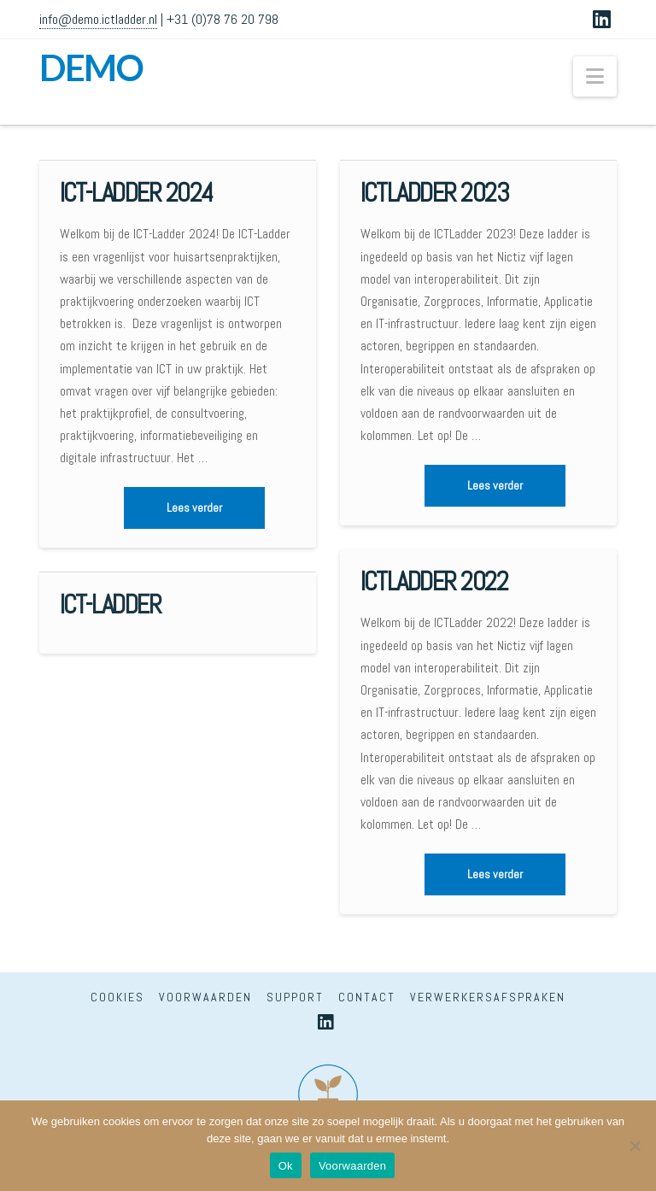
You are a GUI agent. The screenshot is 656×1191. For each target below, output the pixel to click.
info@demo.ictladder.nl (98, 19)
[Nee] (634, 1145)
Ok (285, 1165)
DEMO (91, 67)
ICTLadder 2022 (433, 581)
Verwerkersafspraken (487, 997)
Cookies (117, 997)
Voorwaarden (205, 997)
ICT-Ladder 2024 (136, 192)
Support (295, 997)
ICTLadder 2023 (434, 192)
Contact (366, 997)
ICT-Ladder (110, 604)
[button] (595, 76)
